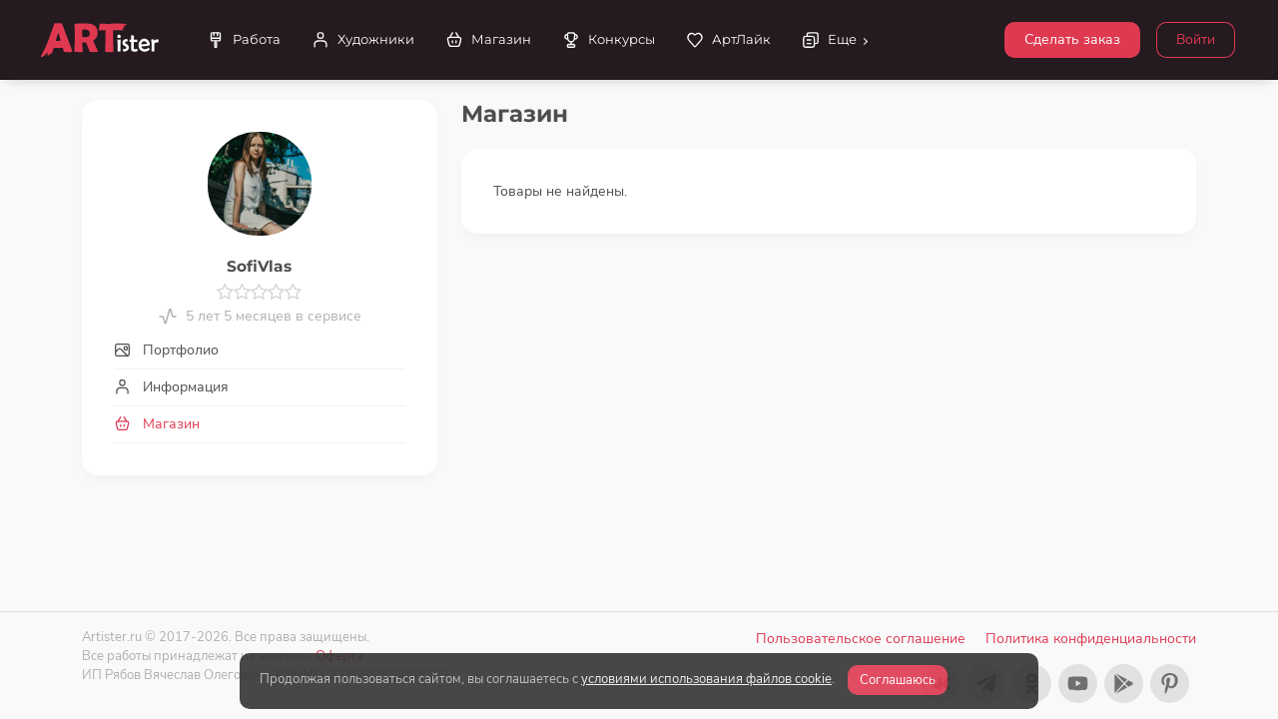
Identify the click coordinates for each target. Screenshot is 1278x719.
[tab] (259, 350)
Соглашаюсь (898, 680)
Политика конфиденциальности (1090, 638)
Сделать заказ (1072, 39)
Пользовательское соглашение (860, 638)
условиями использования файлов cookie (706, 679)
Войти (1195, 39)
